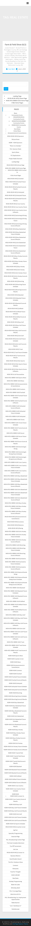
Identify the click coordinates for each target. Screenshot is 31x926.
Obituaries (15, 868)
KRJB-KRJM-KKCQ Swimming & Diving (15, 215)
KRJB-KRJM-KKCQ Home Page (17, 98)
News (15, 113)
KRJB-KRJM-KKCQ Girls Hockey (15, 270)
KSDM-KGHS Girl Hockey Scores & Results (15, 749)
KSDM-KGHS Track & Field (15, 753)
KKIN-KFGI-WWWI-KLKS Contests (15, 389)
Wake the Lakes (15, 884)
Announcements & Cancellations (17, 133)
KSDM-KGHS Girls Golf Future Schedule (15, 817)
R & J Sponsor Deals (15, 149)
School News (17, 131)
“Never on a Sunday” (15, 146)
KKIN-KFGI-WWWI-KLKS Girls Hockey (15, 531)
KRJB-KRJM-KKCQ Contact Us (15, 852)
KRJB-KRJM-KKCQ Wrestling (15, 281)
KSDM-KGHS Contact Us (17, 796)
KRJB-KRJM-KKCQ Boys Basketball (15, 229)
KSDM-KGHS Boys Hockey (15, 729)
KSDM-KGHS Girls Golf (15, 814)
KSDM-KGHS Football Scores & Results (15, 680)
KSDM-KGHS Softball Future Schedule (15, 779)
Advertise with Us (15, 894)
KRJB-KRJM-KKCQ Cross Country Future (15, 207)
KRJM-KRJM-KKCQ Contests (15, 522)
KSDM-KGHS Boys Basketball (15, 702)
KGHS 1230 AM (15, 875)
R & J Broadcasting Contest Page (15, 840)
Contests (15, 865)
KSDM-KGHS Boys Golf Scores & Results (15, 811)
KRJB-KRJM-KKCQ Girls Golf (15, 335)
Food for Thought (15, 872)
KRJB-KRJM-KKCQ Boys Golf (15, 322)
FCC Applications (15, 155)
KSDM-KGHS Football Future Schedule (15, 677)
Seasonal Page (15, 836)
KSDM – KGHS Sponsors (15, 142)
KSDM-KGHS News (15, 662)
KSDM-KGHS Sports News (15, 655)
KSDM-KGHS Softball (15, 776)
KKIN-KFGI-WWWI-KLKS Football (15, 392)
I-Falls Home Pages (17, 103)
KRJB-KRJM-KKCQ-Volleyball (15, 192)
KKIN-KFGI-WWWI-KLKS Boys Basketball (15, 476)
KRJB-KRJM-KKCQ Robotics (15, 525)
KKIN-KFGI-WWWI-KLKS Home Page (17, 100)
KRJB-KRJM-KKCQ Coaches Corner (15, 827)
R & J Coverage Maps (15, 891)
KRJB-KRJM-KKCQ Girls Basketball (15, 242)
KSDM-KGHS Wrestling (15, 693)
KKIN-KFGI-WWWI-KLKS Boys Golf (15, 615)
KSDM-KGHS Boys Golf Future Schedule (15, 807)
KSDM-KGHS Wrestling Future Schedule (15, 696)
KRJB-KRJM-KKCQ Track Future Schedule (15, 352)
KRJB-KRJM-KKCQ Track (15, 349)
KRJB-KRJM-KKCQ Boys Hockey (15, 266)
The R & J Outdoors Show (15, 862)
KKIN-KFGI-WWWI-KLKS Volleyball (15, 416)
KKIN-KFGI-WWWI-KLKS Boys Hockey (15, 503)
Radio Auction (16, 902)
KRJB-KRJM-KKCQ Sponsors (15, 136)
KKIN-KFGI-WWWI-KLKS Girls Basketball (15, 489)
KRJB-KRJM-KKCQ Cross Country (15, 204)
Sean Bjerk (11, 69)
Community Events (17, 115)
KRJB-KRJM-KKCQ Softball (15, 308)
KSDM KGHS (15, 794)
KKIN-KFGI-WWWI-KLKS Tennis (15, 419)
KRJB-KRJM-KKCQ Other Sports (15, 361)
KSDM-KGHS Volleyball (15, 683)
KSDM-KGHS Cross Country (15, 786)
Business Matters (15, 856)
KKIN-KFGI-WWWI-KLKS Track (15, 642)
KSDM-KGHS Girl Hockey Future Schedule (15, 746)
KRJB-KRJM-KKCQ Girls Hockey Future (15, 273)
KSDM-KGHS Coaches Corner (15, 659)
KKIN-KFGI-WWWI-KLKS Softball (15, 601)
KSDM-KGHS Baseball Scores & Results (15, 773)
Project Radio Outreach (15, 158)
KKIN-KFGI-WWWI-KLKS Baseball (15, 588)
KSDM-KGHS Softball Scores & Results (15, 782)
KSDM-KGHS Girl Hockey (15, 743)
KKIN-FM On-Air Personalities (15, 374)
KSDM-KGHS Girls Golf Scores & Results (15, 820)
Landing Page (17, 96)
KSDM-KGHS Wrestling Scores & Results (15, 699)
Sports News (15, 152)
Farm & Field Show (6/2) (15, 44)
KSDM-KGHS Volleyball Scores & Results (15, 689)
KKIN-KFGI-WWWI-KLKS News (15, 381)
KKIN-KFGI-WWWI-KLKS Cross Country (15, 462)
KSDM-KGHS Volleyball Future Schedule (15, 686)
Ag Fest (15, 830)
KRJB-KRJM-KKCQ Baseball (15, 295)
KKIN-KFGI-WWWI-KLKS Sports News (15, 377)
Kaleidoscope (15, 909)
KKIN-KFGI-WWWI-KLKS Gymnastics (15, 558)
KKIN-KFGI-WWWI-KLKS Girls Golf (15, 628)
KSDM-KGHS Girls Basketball (15, 716)
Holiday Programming (15, 881)
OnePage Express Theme (20, 924)
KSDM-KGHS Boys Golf (15, 804)
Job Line (15, 849)
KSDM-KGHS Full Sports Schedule (15, 824)
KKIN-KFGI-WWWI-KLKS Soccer (15, 433)
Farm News (17, 129)
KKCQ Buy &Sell (15, 888)
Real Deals (16, 878)
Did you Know (15, 139)
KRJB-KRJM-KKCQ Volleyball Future (15, 195)
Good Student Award (15, 859)
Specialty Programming (15, 833)
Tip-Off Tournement (15, 846)
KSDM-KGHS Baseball (15, 766)
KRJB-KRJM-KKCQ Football (15, 178)
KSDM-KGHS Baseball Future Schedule (15, 769)
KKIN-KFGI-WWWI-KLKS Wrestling (15, 545)
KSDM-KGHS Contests (15, 670)
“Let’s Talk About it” (15, 906)
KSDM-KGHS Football (15, 673)
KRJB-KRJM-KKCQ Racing (15, 528)
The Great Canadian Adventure (15, 843)
